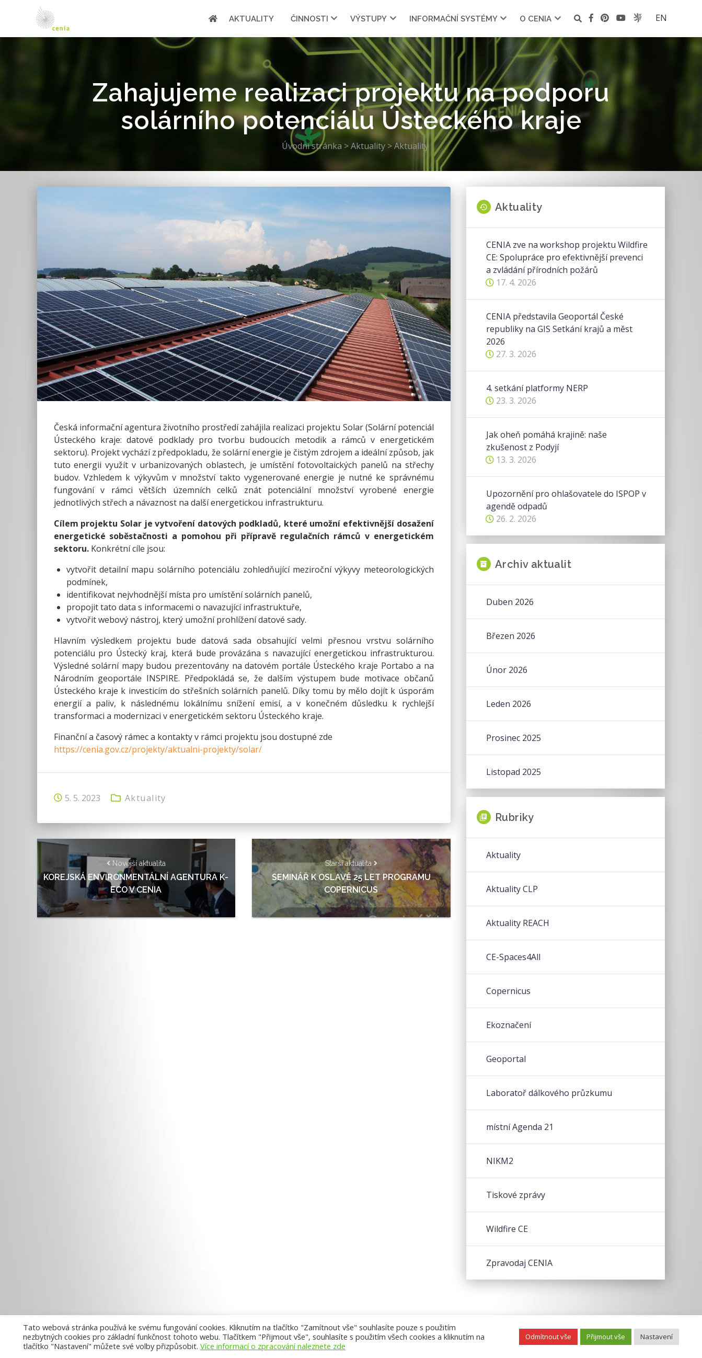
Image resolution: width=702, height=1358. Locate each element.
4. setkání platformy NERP (537, 388)
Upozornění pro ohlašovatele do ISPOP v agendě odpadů (566, 500)
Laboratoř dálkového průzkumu (549, 1093)
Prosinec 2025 (513, 738)
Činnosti (309, 19)
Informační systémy (453, 19)
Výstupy (368, 19)
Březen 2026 (510, 636)
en (661, 18)
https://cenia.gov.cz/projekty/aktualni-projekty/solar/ (158, 749)
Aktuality (251, 19)
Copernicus (508, 991)
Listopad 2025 (513, 772)
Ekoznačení (508, 1025)
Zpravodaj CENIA (519, 1263)
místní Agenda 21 (520, 1127)
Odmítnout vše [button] (548, 1336)
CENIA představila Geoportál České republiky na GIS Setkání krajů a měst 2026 (559, 329)
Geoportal (506, 1059)
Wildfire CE (507, 1229)
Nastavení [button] (656, 1336)
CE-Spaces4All (513, 957)
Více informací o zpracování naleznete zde (273, 1346)
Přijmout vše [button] (605, 1336)
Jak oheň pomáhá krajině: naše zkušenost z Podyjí (546, 441)
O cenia (535, 19)
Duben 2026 (510, 602)
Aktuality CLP (512, 889)
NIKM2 (499, 1161)
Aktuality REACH (517, 923)
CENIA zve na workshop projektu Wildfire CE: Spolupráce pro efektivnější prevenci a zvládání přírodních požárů (567, 257)
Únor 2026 (506, 670)
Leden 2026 (508, 704)
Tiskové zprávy (515, 1195)
